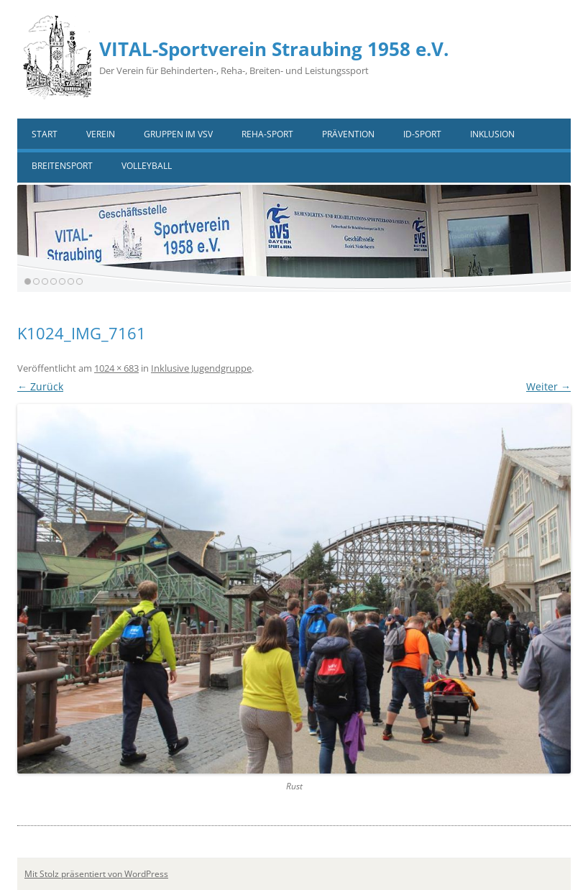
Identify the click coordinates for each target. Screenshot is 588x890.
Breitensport (62, 166)
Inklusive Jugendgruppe (201, 368)
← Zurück (40, 386)
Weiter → (548, 386)
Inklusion (492, 134)
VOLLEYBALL (146, 166)
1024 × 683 (116, 368)
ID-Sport (422, 134)
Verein (100, 134)
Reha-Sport (267, 134)
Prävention (348, 134)
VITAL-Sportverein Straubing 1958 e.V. (274, 49)
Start (45, 134)
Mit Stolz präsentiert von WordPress (96, 874)
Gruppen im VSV (178, 134)
